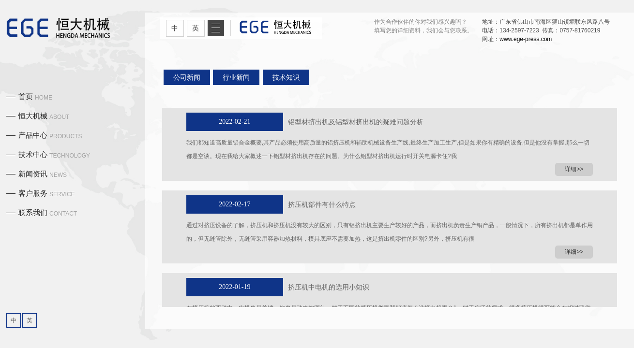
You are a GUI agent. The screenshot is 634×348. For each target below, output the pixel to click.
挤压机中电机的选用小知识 (328, 287)
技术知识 (286, 77)
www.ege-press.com (525, 39)
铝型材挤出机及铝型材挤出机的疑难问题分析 (355, 122)
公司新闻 (186, 77)
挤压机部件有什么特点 (322, 204)
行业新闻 (236, 77)
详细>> (574, 169)
